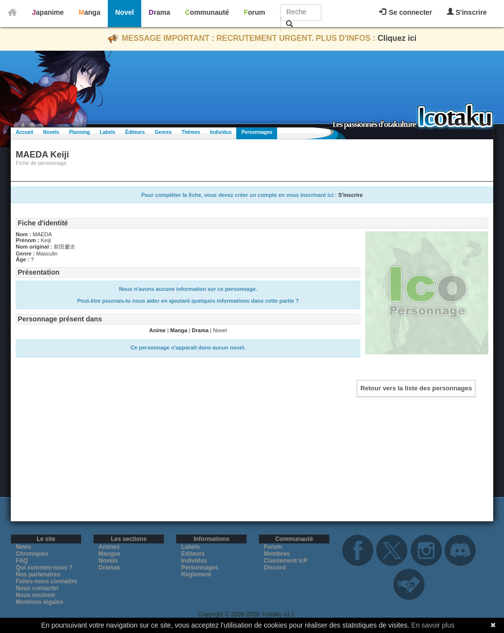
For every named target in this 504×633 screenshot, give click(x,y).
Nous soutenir (36, 595)
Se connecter (405, 12)
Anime (157, 330)
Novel (124, 12)
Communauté (207, 12)
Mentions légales (39, 602)
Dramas (109, 567)
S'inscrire (467, 12)
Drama (159, 12)
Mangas (109, 553)
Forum (254, 12)
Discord (275, 567)
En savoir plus (433, 625)
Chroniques (32, 553)
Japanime (48, 12)
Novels (51, 132)
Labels (108, 132)
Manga (89, 12)
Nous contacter (37, 588)
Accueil (24, 132)
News (23, 546)
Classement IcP (286, 560)
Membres (277, 553)
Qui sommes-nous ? (44, 567)
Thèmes (191, 132)
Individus (221, 132)
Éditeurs (135, 132)
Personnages (256, 132)
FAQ (22, 560)
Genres (163, 132)
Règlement (196, 574)
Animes (109, 546)
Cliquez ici (397, 38)
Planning (79, 132)
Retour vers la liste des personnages (416, 388)
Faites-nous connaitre (46, 581)
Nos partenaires (38, 574)
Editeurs (193, 553)
